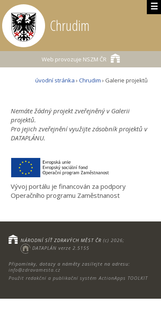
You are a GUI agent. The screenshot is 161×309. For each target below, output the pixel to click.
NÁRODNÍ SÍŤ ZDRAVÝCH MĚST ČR (61, 240)
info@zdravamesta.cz (35, 270)
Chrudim (90, 80)
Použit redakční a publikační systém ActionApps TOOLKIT (78, 278)
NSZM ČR (81, 58)
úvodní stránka (55, 80)
